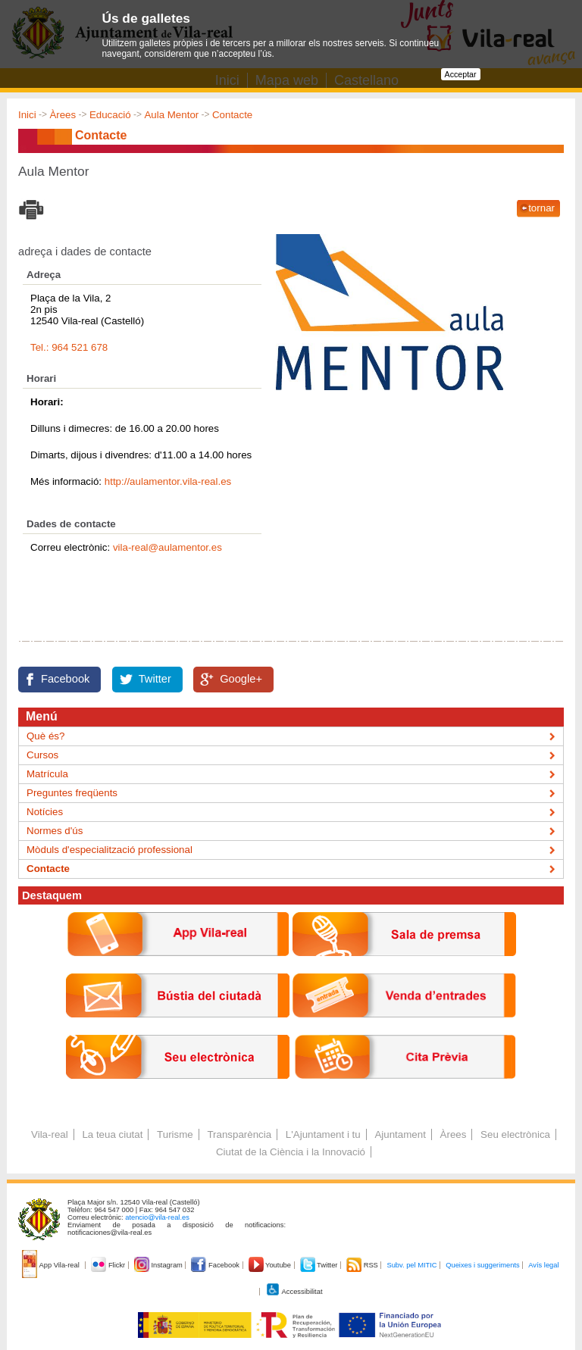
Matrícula (47, 774)
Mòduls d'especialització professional (109, 849)
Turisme (175, 1134)
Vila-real (49, 1134)
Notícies (45, 811)
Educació (110, 114)
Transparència (239, 1134)
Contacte (232, 114)
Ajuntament (399, 1134)
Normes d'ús (55, 830)
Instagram (159, 1265)
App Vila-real (51, 1265)
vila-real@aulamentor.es (167, 547)
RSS (363, 1265)
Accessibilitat (294, 1291)
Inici (27, 114)
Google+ (241, 679)
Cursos (42, 755)
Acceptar (461, 74)
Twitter (155, 679)
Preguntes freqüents (72, 792)
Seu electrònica (515, 1134)
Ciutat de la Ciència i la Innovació (290, 1152)
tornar (541, 208)
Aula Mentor (171, 114)
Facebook (65, 679)
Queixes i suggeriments (482, 1265)
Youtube (271, 1265)
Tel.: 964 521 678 (69, 347)
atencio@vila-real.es (157, 1217)
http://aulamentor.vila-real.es (168, 481)
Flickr (109, 1265)
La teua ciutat (112, 1134)
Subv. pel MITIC (411, 1265)
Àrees (62, 114)
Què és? (45, 736)
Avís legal (543, 1265)
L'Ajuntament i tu (323, 1134)
